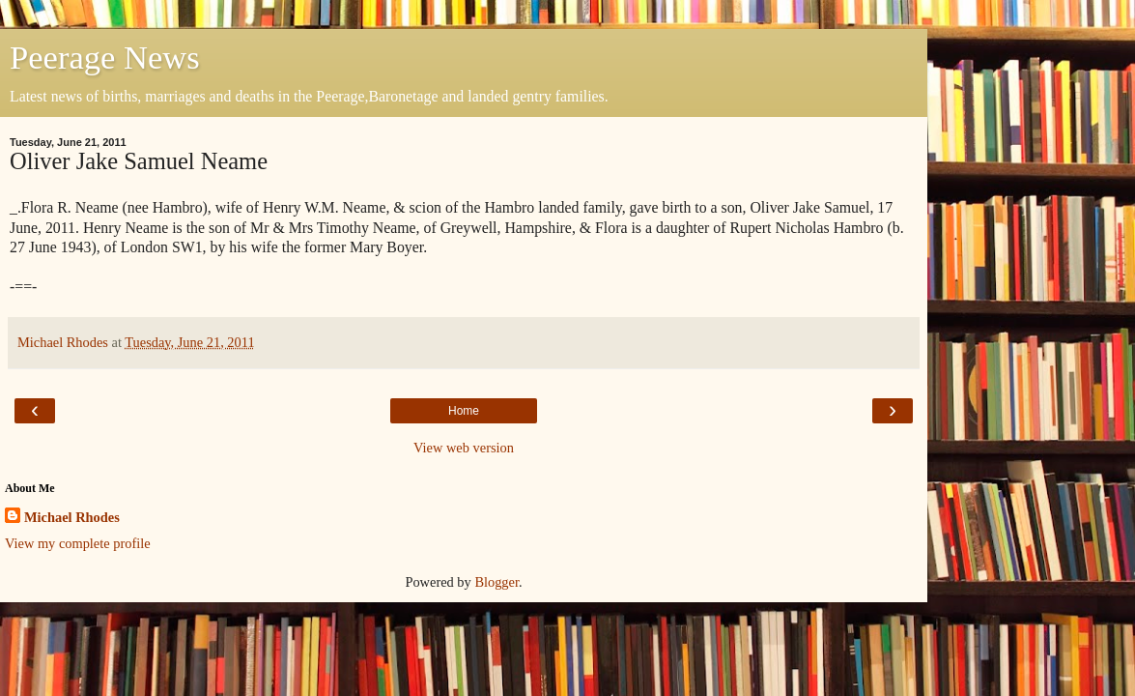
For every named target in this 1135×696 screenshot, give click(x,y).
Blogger (496, 582)
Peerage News (105, 57)
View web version (463, 447)
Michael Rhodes (72, 517)
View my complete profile (78, 543)
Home (463, 411)
